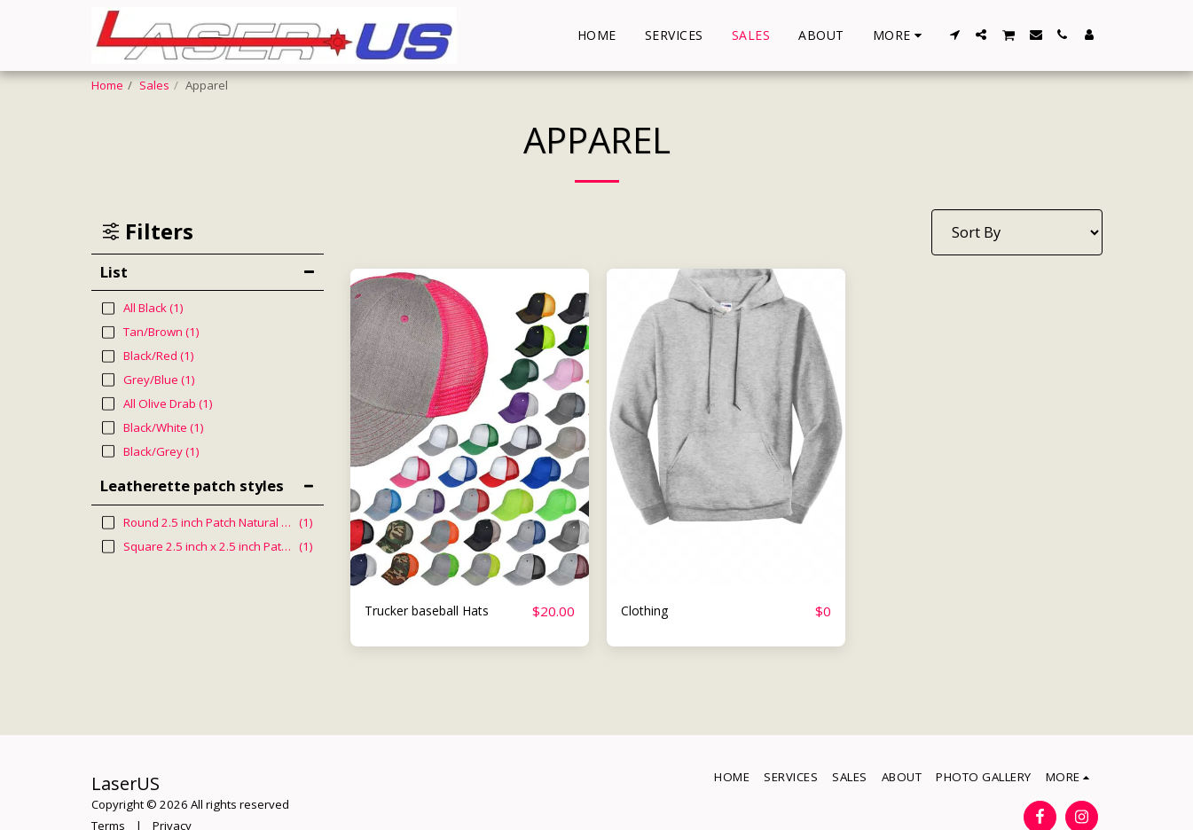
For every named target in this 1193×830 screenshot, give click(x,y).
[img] (469, 428)
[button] (954, 34)
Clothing (650, 610)
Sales (154, 85)
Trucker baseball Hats (440, 610)
